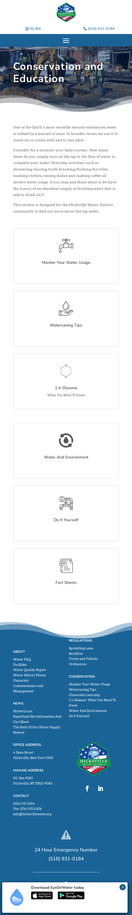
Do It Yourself (79, 716)
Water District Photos (29, 675)
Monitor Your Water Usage (89, 684)
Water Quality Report (29, 670)
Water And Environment (88, 711)
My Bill (35, 28)
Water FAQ (22, 659)
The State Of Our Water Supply (36, 727)
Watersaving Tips (82, 689)
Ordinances (78, 664)
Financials (21, 680)
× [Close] (123, 887)
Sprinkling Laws (81, 648)
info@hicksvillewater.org (32, 814)
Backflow (76, 653)
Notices (18, 732)
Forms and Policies (83, 659)
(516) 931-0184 (101, 28)
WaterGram (22, 711)
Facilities (20, 665)
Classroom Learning (84, 695)
